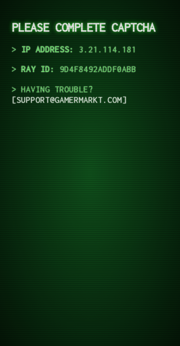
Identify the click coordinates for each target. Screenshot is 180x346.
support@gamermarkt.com (69, 100)
